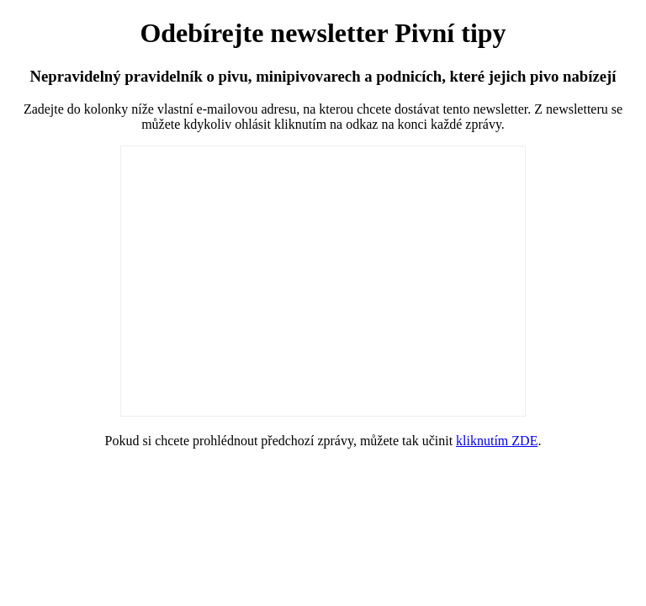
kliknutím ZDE (496, 440)
